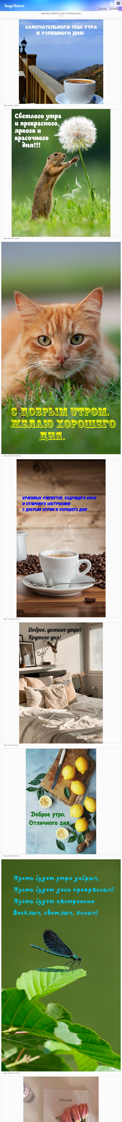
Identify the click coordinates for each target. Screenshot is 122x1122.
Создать (102, 8)
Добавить (114, 8)
